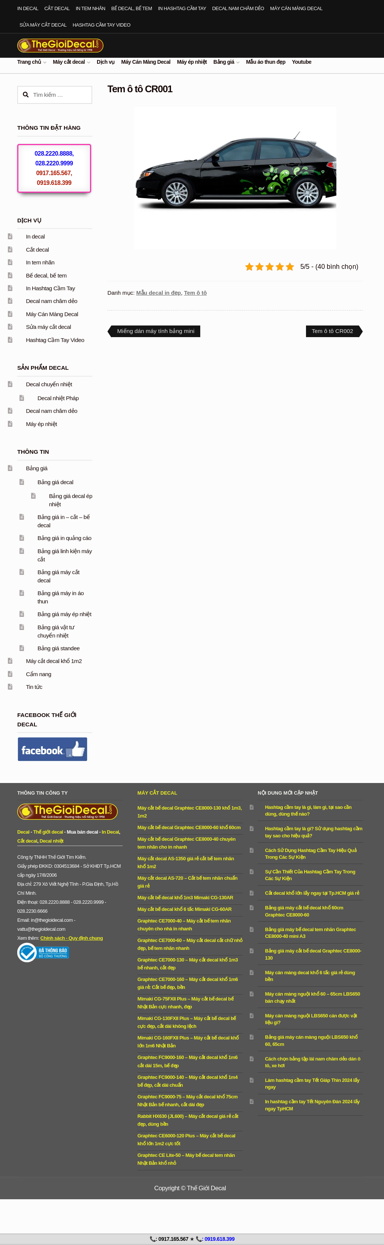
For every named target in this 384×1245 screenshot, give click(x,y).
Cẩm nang (38, 674)
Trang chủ (29, 62)
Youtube (302, 62)
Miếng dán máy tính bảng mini (155, 332)
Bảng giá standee (59, 648)
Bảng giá (223, 62)
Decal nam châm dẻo (238, 8)
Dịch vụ (106, 62)
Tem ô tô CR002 (332, 332)
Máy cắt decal (69, 62)
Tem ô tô (195, 293)
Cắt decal (57, 8)
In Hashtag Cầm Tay (182, 8)
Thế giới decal (48, 832)
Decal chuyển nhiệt (49, 384)
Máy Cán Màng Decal (296, 8)
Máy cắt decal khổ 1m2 (54, 661)
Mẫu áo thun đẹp (265, 62)
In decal (27, 8)
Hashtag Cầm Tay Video (101, 25)
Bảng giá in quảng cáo (65, 538)
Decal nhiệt (51, 841)
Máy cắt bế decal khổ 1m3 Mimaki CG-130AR (185, 897)
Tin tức (34, 687)
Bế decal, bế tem (131, 8)
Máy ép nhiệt (192, 62)
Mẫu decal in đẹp (158, 293)
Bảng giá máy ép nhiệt (65, 614)
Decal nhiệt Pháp (58, 398)
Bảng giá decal (55, 482)
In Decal (110, 832)
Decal (23, 832)
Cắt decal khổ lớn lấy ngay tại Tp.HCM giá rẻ (312, 893)
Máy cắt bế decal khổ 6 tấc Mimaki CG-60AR (185, 909)
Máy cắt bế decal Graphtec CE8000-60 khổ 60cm (189, 827)
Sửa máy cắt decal (43, 25)
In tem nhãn (90, 8)
